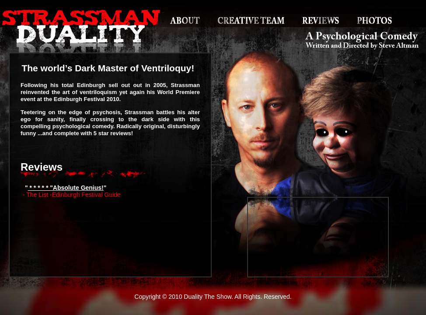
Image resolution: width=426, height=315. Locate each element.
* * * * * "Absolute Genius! (66, 187)
